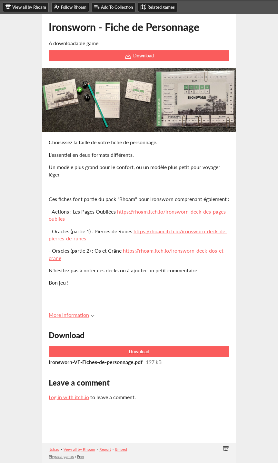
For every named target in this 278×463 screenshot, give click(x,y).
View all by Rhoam (79, 449)
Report (105, 449)
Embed (121, 449)
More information (71, 315)
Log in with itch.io (69, 397)
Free (80, 456)
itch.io (54, 449)
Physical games (61, 456)
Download (139, 55)
